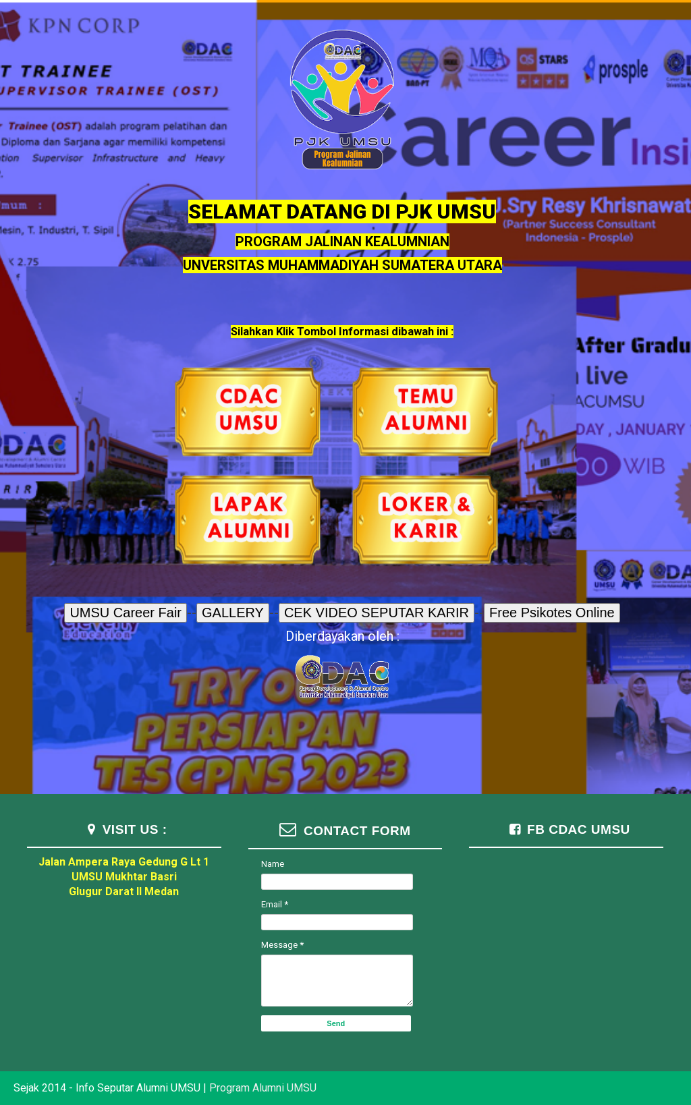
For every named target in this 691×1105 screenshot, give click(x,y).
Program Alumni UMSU (262, 1087)
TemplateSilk (630, 1072)
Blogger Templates (616, 1072)
